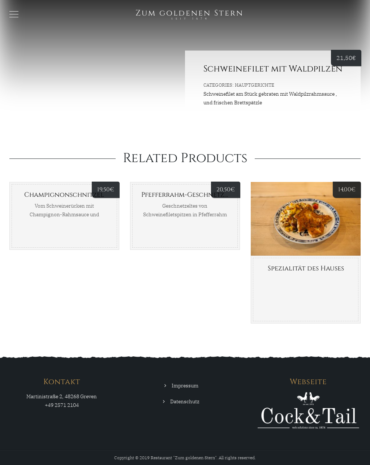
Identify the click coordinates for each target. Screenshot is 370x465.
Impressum (185, 385)
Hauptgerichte (254, 85)
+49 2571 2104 (62, 405)
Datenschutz (184, 401)
